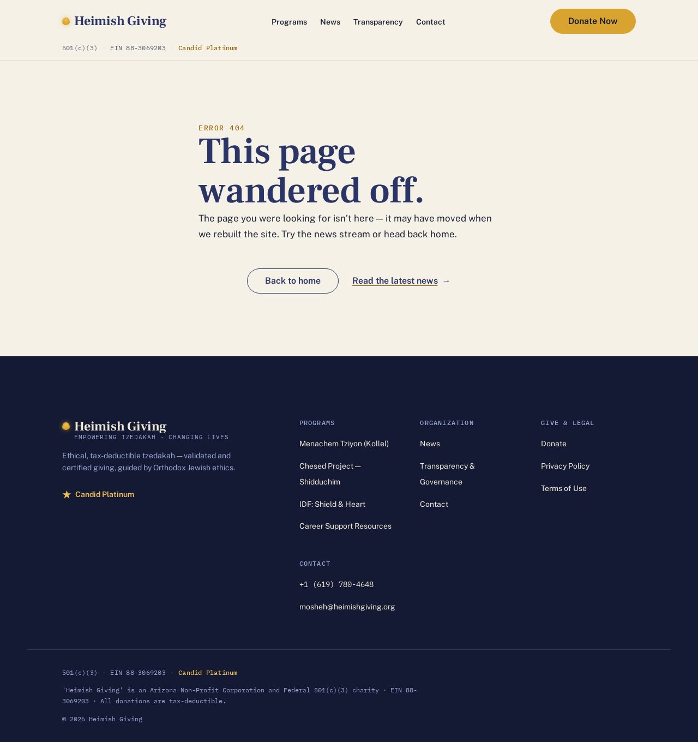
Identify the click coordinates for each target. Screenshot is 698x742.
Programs (289, 21)
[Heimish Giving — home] (114, 21)
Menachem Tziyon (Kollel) (344, 443)
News (330, 21)
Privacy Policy (565, 466)
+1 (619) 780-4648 (336, 584)
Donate (554, 443)
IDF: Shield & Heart (332, 504)
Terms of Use (564, 488)
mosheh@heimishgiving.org (347, 606)
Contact (431, 21)
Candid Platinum (208, 47)
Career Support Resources (345, 526)
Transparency (378, 21)
